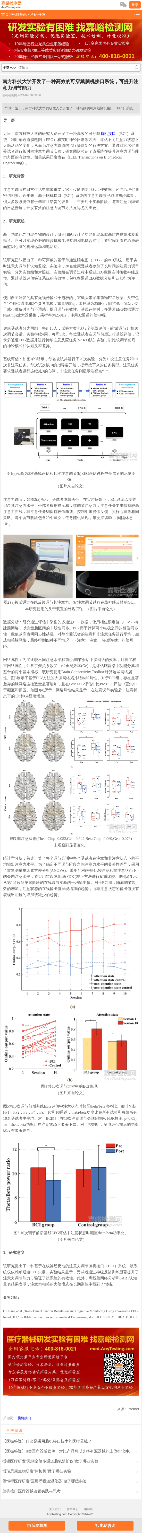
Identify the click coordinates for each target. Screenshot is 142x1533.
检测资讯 (19, 14)
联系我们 (72, 1509)
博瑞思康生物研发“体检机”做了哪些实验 (70, 1471)
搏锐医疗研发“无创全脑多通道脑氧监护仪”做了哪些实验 (70, 1461)
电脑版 (88, 1509)
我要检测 (37, 1526)
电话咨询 (105, 1526)
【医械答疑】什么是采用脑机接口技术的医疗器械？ (70, 1441)
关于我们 (55, 1509)
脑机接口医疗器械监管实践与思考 (70, 1491)
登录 (135, 5)
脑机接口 (108, 134)
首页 (5, 14)
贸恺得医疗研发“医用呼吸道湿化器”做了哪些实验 (70, 1481)
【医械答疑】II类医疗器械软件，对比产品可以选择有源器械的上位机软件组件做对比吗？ (71, 1451)
